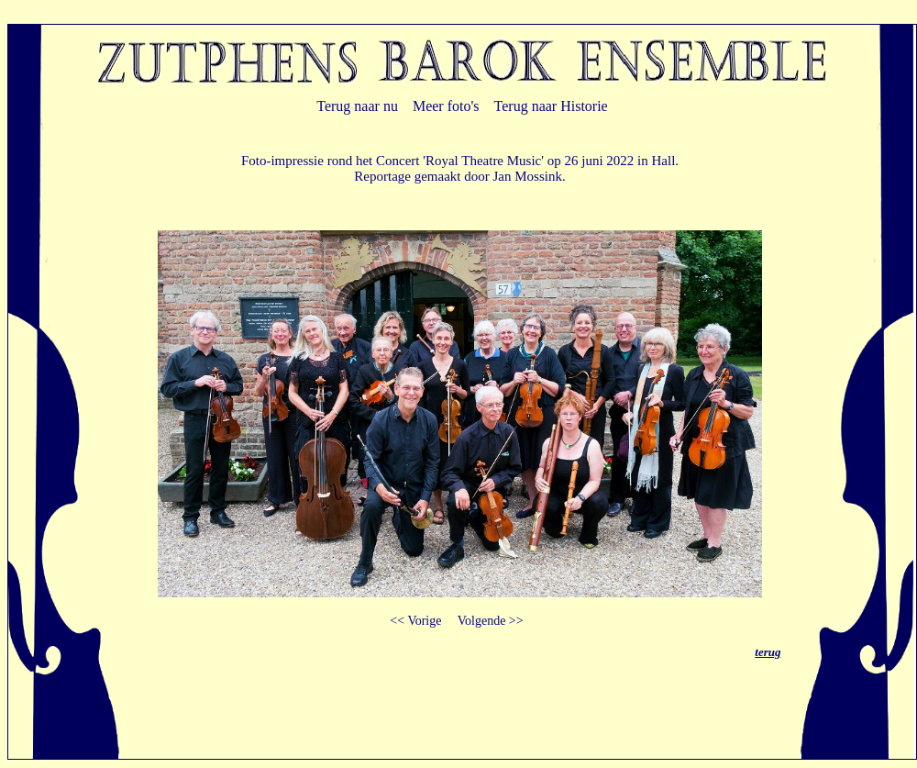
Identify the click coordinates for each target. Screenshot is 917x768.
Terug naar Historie (551, 106)
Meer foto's (446, 106)
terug (767, 652)
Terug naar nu (357, 106)
